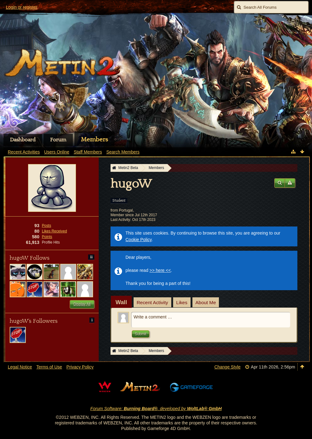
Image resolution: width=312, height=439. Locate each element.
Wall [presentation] (121, 302)
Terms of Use (49, 366)
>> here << (160, 270)
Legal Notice (20, 366)
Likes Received (54, 231)
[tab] (121, 302)
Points (47, 237)
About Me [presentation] (206, 302)
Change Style (227, 366)
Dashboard (22, 140)
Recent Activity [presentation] (152, 302)
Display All (82, 304)
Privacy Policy (79, 366)
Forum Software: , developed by (156, 408)
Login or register (21, 7)
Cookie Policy (138, 239)
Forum (58, 140)
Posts (46, 225)
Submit (140, 334)
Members (94, 139)
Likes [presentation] (181, 302)
